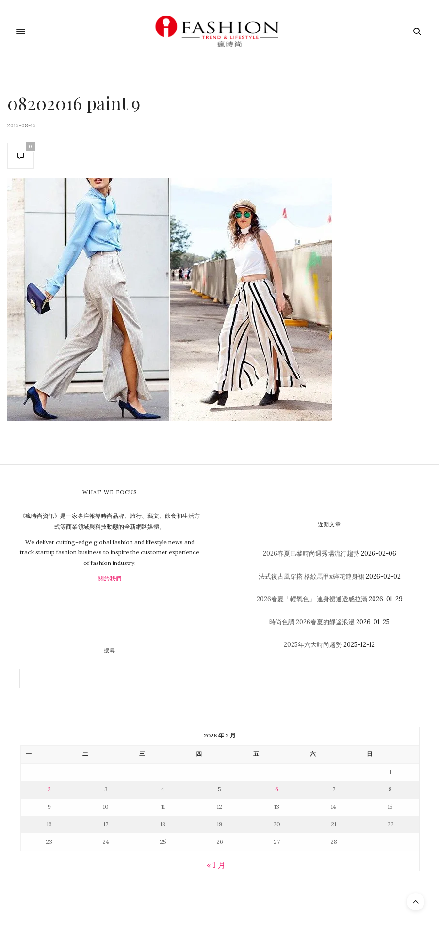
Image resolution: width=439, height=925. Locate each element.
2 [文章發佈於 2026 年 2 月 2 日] (49, 789)
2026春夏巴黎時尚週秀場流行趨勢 (311, 553)
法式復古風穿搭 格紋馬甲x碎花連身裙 (311, 576)
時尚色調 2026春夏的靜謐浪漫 (312, 622)
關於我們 (109, 578)
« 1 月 (216, 865)
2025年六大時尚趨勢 (313, 645)
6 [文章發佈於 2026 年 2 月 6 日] (276, 789)
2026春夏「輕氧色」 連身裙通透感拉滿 (312, 599)
